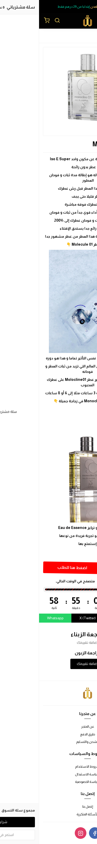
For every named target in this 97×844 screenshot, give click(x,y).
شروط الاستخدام (48, 766)
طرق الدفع (48, 734)
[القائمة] (89, 21)
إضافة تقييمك (48, 664)
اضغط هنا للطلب (32, 567)
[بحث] (18, 21)
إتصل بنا (48, 806)
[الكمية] (79, 568)
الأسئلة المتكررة (48, 814)
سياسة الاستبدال (48, 774)
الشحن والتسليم (48, 742)
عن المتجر (48, 726)
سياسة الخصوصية (48, 782)
